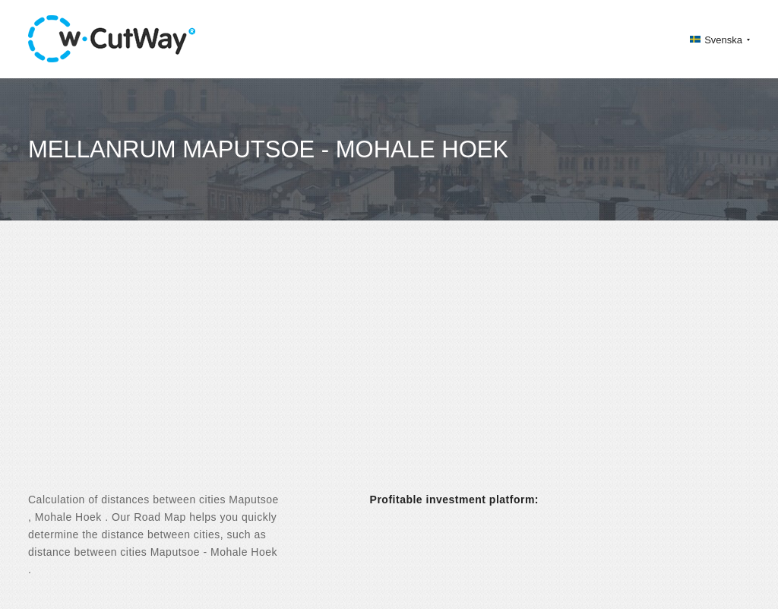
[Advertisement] (389, 369)
